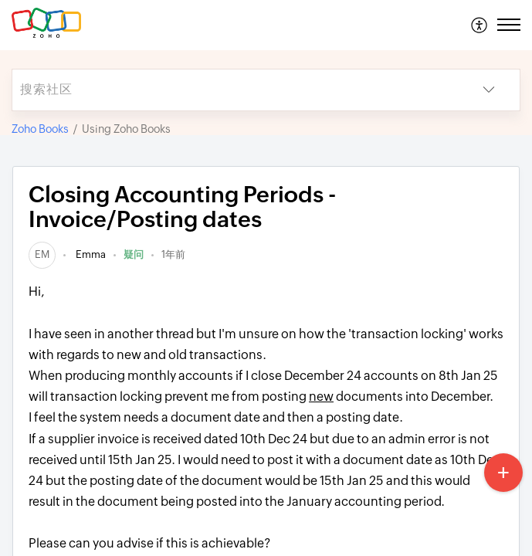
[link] (42, 254)
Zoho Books (40, 129)
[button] (480, 24)
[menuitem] (480, 24)
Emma (89, 254)
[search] (235, 90)
